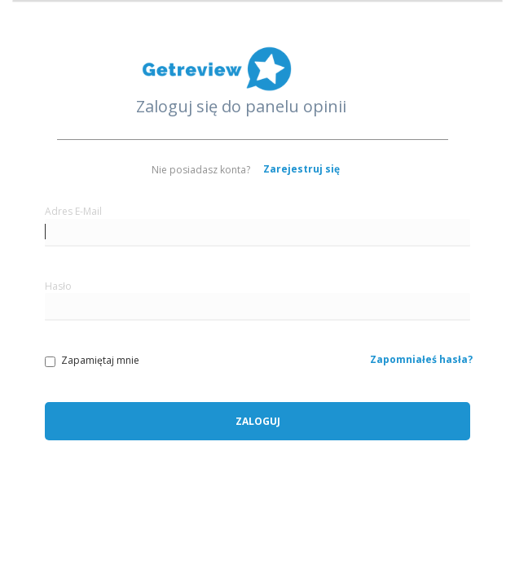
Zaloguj (257, 421)
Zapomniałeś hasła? (421, 359)
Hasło (58, 286)
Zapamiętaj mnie (92, 360)
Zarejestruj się (301, 169)
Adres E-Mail (73, 211)
